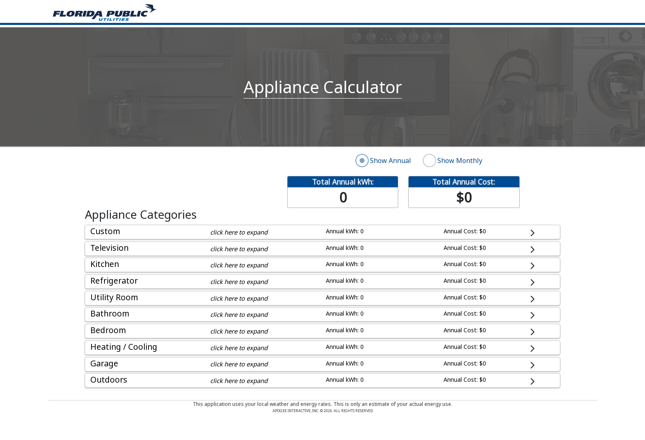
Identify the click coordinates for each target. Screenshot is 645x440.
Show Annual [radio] (390, 160)
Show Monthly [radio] (459, 160)
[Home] (104, 11)
